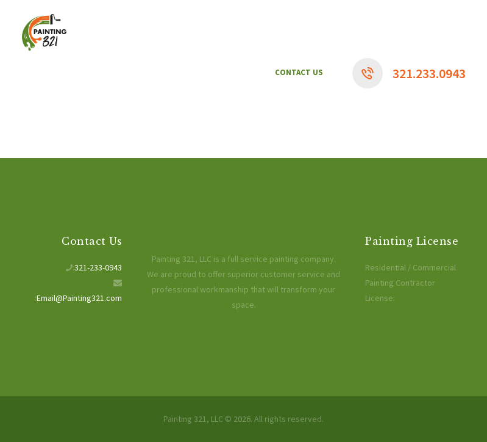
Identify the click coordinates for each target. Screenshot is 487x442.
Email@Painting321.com (79, 297)
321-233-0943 (98, 267)
